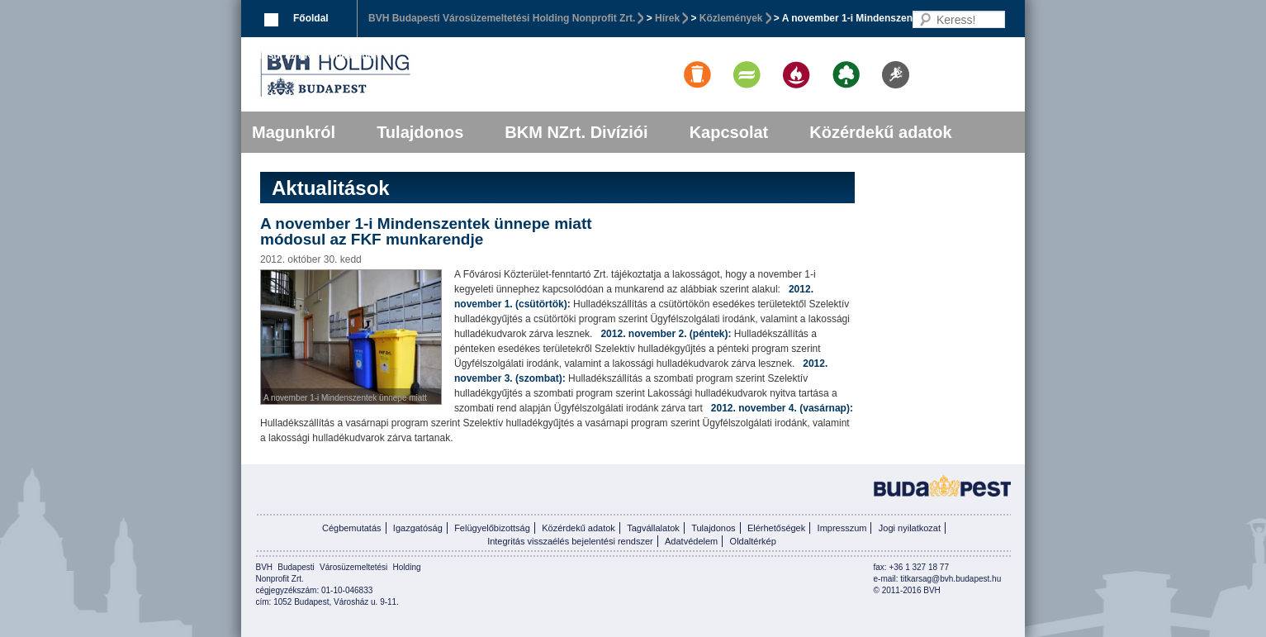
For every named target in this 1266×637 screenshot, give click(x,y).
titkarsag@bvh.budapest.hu (950, 578)
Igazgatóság (418, 527)
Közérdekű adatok (880, 132)
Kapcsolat (729, 132)
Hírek (667, 18)
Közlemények (731, 18)
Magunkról (293, 132)
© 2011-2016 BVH (907, 590)
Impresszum (842, 527)
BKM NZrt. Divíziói (576, 132)
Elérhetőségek (776, 527)
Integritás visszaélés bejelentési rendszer (570, 541)
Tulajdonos (420, 132)
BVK (391, 74)
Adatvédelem (691, 541)
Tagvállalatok (653, 527)
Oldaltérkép (753, 541)
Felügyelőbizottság (492, 527)
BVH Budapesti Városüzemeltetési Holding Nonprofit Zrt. (501, 18)
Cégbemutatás (352, 527)
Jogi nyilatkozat (910, 527)
